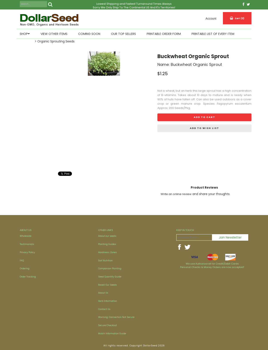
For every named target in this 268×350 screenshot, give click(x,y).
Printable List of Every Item (213, 34)
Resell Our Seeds (107, 285)
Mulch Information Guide (112, 333)
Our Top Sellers (123, 34)
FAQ (22, 260)
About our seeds (107, 236)
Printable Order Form (164, 34)
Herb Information (107, 301)
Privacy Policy (27, 252)
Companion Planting (109, 268)
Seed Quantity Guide (109, 276)
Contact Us (104, 309)
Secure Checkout (107, 325)
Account (211, 18)
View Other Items (54, 34)
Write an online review (176, 194)
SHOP (24, 34)
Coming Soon (89, 34)
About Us (103, 292)
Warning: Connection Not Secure (116, 317)
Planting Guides (107, 244)
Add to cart (204, 117)
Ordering (24, 268)
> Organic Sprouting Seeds (55, 41)
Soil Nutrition (105, 260)
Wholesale (25, 236)
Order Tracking (28, 276)
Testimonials (27, 244)
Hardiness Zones (107, 252)
